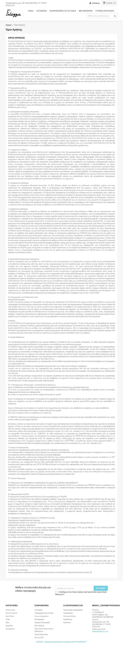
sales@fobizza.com (100, 631)
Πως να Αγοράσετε (41, 616)
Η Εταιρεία (41, 11)
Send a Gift (38, 637)
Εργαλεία (9, 625)
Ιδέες (7, 622)
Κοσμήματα (10, 629)
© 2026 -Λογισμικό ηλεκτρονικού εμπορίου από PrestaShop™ (61, 642)
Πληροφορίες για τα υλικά (63, 11)
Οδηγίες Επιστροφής (42, 622)
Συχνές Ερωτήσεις (104, 11)
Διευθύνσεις (67, 619)
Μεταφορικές (86, 11)
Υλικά (31, 11)
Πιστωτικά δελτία (69, 616)
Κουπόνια (67, 622)
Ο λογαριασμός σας (73, 605)
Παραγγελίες (68, 613)
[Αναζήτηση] (102, 15)
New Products (11, 613)
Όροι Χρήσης (39, 625)
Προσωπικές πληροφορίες (73, 610)
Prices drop (10, 610)
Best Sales (10, 616)
